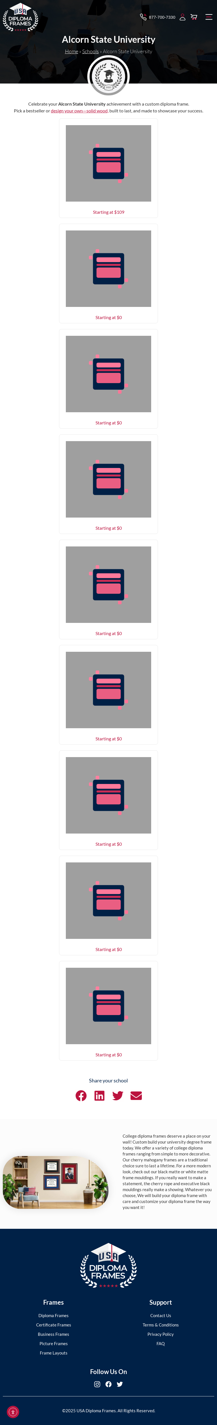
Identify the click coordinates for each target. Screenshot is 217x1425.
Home (71, 51)
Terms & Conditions (161, 1324)
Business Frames (53, 1334)
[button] (209, 17)
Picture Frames (54, 1343)
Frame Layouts (54, 1352)
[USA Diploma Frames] (108, 1265)
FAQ (161, 1343)
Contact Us (160, 1315)
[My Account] (182, 17)
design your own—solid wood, (79, 110)
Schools (90, 51)
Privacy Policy (160, 1334)
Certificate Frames (53, 1324)
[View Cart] (194, 17)
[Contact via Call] (157, 17)
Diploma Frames (53, 1315)
